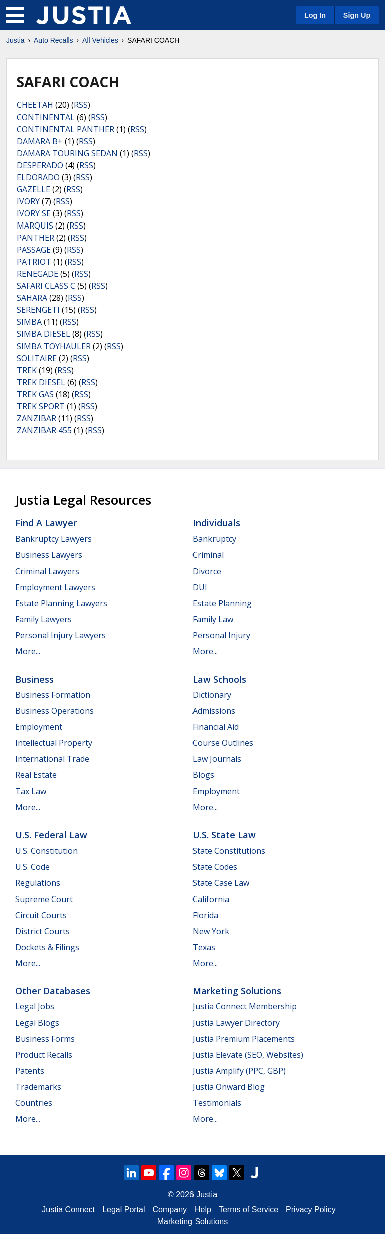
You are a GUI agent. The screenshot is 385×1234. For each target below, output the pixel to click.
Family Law (212, 619)
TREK (27, 370)
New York (210, 931)
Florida (205, 915)
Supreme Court (44, 899)
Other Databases (52, 991)
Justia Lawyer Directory (236, 1022)
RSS (81, 104)
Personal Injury (221, 635)
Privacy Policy (311, 1209)
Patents (29, 1070)
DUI (199, 587)
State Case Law (220, 882)
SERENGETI (38, 309)
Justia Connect (68, 1209)
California (210, 899)
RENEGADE (37, 273)
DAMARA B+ (40, 141)
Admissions (213, 710)
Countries (33, 1102)
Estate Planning (222, 603)
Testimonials (216, 1102)
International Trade (52, 758)
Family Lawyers (43, 619)
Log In (315, 15)
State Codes (214, 866)
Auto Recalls (53, 40)
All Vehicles (100, 40)
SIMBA (29, 321)
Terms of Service (248, 1209)
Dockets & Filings (47, 947)
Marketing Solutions (236, 991)
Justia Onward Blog (228, 1086)
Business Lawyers (48, 554)
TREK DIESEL (41, 382)
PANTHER (35, 237)
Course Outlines (222, 742)
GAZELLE (33, 189)
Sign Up (356, 15)
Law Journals (216, 758)
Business (34, 679)
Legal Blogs (37, 1022)
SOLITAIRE (37, 358)
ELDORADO (38, 177)
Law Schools (219, 679)
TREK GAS (35, 394)
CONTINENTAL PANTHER (65, 129)
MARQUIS (35, 225)
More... (27, 651)
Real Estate (36, 774)
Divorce (206, 571)
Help (203, 1209)
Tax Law (30, 791)
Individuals (216, 523)
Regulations (37, 882)
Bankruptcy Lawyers (53, 538)
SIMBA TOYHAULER (54, 346)
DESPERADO (40, 165)
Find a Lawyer (46, 523)
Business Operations (54, 710)
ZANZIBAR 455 (44, 430)
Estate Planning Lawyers (61, 603)
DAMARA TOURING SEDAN (67, 153)
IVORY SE (34, 213)
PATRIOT (34, 261)
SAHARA (32, 297)
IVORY (28, 201)
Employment (38, 726)
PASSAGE (34, 249)
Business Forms (45, 1038)
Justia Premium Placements (243, 1038)
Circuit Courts (41, 915)
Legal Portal (123, 1209)
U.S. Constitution (46, 850)
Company (170, 1209)
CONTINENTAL (46, 117)
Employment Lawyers (55, 587)
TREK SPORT (41, 406)
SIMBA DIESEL (43, 334)
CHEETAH (35, 104)
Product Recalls (43, 1054)
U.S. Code (32, 866)
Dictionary (211, 694)
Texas (203, 947)
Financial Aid (215, 726)
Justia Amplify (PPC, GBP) (239, 1070)
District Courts (42, 931)
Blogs (203, 774)
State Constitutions (228, 850)
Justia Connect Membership (244, 1006)
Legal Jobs (34, 1006)
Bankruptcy (214, 538)
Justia (15, 40)
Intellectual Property (53, 742)
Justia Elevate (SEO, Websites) (247, 1054)
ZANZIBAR (36, 418)
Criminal (208, 554)
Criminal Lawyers (47, 571)
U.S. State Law (224, 835)
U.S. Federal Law (51, 835)
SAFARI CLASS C (46, 285)
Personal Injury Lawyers (60, 635)
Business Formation (52, 694)
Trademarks (38, 1086)
